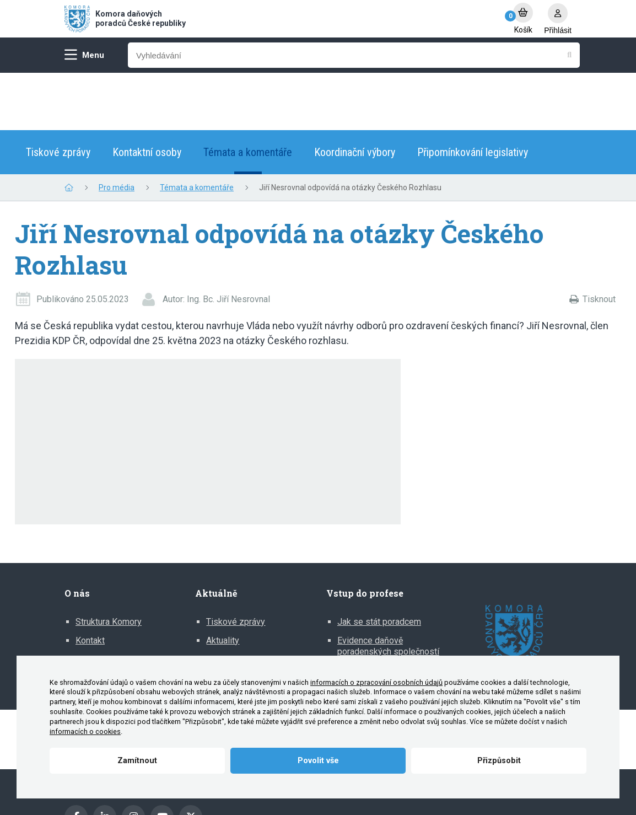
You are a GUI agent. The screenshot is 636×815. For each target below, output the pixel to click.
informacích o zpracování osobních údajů (376, 682)
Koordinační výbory (354, 94)
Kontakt (90, 583)
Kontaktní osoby (146, 94)
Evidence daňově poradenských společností (388, 588)
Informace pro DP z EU (381, 612)
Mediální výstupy (239, 602)
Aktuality (222, 583)
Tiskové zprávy (58, 94)
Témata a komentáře (247, 94)
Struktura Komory (109, 564)
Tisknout (599, 242)
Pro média (116, 130)
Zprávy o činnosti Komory (125, 602)
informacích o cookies (85, 731)
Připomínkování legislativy (472, 94)
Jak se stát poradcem (379, 564)
